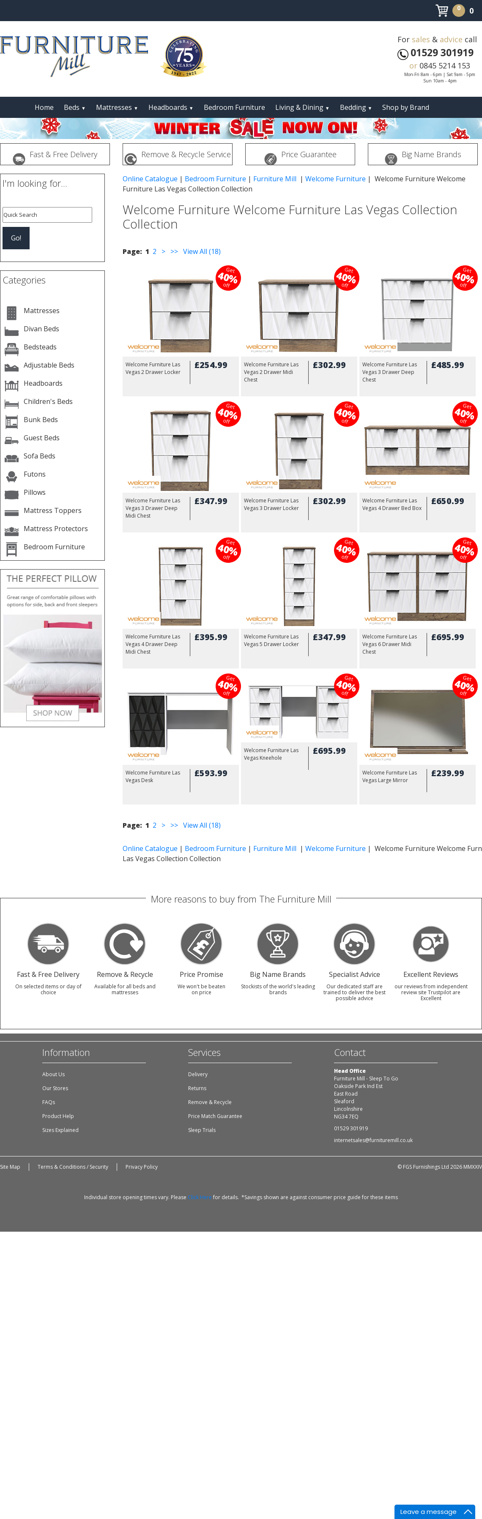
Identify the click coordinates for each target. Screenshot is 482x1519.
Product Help (58, 1116)
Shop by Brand (405, 107)
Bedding (356, 107)
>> (174, 251)
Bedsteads (40, 347)
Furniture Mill (275, 178)
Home (44, 107)
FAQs (48, 1102)
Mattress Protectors (56, 528)
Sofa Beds (39, 456)
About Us (53, 1074)
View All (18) (201, 251)
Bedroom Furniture (234, 107)
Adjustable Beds (49, 365)
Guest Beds (42, 437)
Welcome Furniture (335, 178)
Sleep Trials (202, 1130)
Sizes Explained (60, 1130)
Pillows (35, 492)
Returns (197, 1088)
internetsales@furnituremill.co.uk (373, 1140)
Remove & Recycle (210, 1102)
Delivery (198, 1074)
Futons (35, 474)
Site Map (10, 1166)
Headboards (171, 107)
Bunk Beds (41, 419)
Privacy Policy (142, 1166)
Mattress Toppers (53, 510)
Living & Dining (302, 107)
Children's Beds (48, 401)
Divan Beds (41, 328)
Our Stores (55, 1088)
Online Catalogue (150, 178)
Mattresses (117, 107)
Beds (75, 107)
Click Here (200, 1197)
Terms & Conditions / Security (73, 1166)
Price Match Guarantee (215, 1116)
